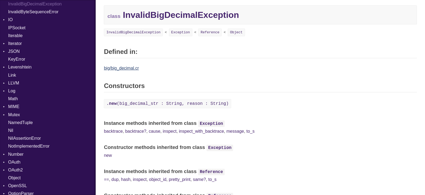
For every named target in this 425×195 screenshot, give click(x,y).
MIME (14, 106)
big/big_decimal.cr (121, 68)
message (235, 131)
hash (126, 179)
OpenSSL (17, 185)
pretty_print (180, 179)
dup (115, 179)
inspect (169, 131)
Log (11, 91)
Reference (210, 32)
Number (16, 154)
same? (199, 179)
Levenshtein (19, 67)
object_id (157, 179)
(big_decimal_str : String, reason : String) (167, 103)
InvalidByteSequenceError (33, 11)
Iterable (15, 35)
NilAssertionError (24, 138)
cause (154, 131)
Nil (10, 130)
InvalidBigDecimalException (133, 32)
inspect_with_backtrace (201, 131)
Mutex (14, 114)
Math (13, 98)
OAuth (14, 162)
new (108, 155)
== (106, 179)
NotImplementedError (29, 146)
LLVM (13, 83)
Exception (180, 32)
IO (10, 19)
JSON (14, 51)
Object (14, 178)
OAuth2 (15, 170)
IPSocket (16, 27)
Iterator (15, 43)
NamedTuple (20, 122)
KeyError (16, 59)
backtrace (113, 131)
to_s (250, 131)
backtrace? (135, 131)
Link (12, 75)
